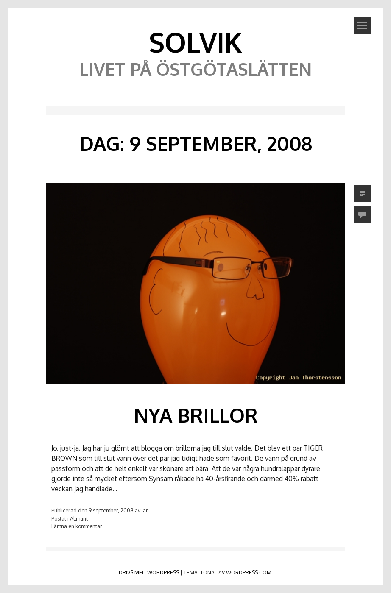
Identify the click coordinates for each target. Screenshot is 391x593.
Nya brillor (196, 415)
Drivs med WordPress (149, 572)
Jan (145, 510)
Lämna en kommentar (76, 526)
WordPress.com (248, 572)
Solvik (195, 42)
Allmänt (79, 518)
